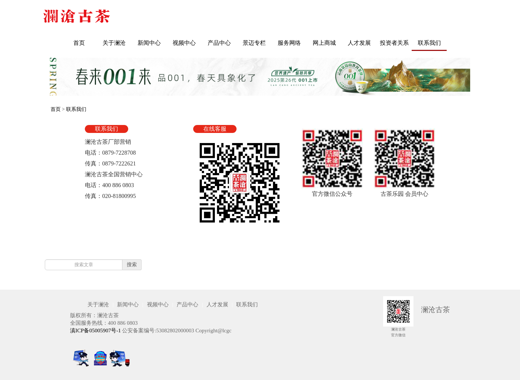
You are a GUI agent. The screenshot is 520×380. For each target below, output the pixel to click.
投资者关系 (394, 43)
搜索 (132, 264)
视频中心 (184, 43)
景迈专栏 (254, 43)
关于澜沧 (114, 43)
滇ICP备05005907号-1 (95, 330)
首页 (79, 43)
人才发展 (359, 43)
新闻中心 (149, 43)
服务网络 (289, 43)
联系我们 (429, 43)
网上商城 (324, 43)
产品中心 (219, 43)
